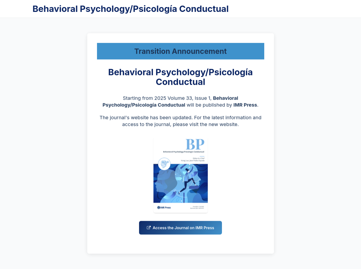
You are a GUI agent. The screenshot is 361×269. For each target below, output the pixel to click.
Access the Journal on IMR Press (180, 228)
